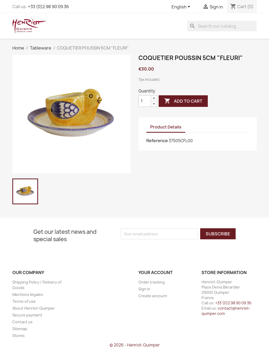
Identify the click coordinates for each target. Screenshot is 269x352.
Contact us (22, 321)
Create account (152, 295)
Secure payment (27, 315)
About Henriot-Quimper (33, 308)
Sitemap (19, 328)
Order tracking (151, 282)
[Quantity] (144, 101)
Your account (155, 272)
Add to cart (183, 101)
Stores (18, 335)
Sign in (144, 288)
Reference (157, 140)
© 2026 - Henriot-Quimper (135, 345)
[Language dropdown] (182, 7)
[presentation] (165, 249)
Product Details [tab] (165, 127)
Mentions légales (27, 294)
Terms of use (24, 301)
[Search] (222, 26)
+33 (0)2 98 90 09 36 (48, 6)
